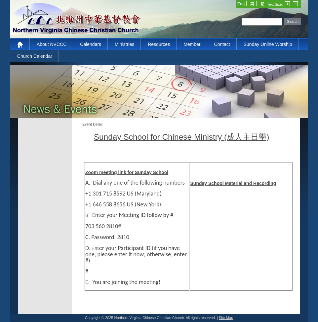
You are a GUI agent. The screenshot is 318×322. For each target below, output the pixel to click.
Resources (159, 44)
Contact (222, 44)
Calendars (90, 44)
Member (191, 44)
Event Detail (92, 124)
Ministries (124, 44)
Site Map (226, 318)
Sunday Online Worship (268, 44)
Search (292, 21)
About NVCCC (51, 44)
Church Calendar (34, 56)
